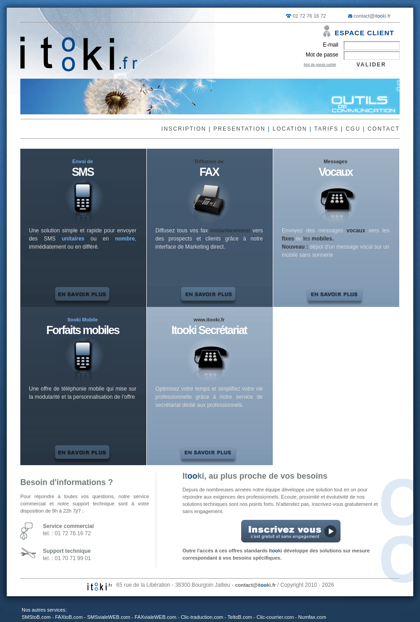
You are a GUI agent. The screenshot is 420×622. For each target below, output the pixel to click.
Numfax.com (312, 617)
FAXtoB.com (69, 617)
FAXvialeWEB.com (155, 617)
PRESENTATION (239, 129)
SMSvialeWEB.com (108, 617)
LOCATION (290, 129)
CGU (352, 129)
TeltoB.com (240, 617)
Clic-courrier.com (275, 617)
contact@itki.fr (372, 16)
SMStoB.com (36, 617)
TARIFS (326, 129)
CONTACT (384, 129)
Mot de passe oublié (320, 64)
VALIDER (371, 64)
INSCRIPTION (183, 129)
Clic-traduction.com (202, 617)
